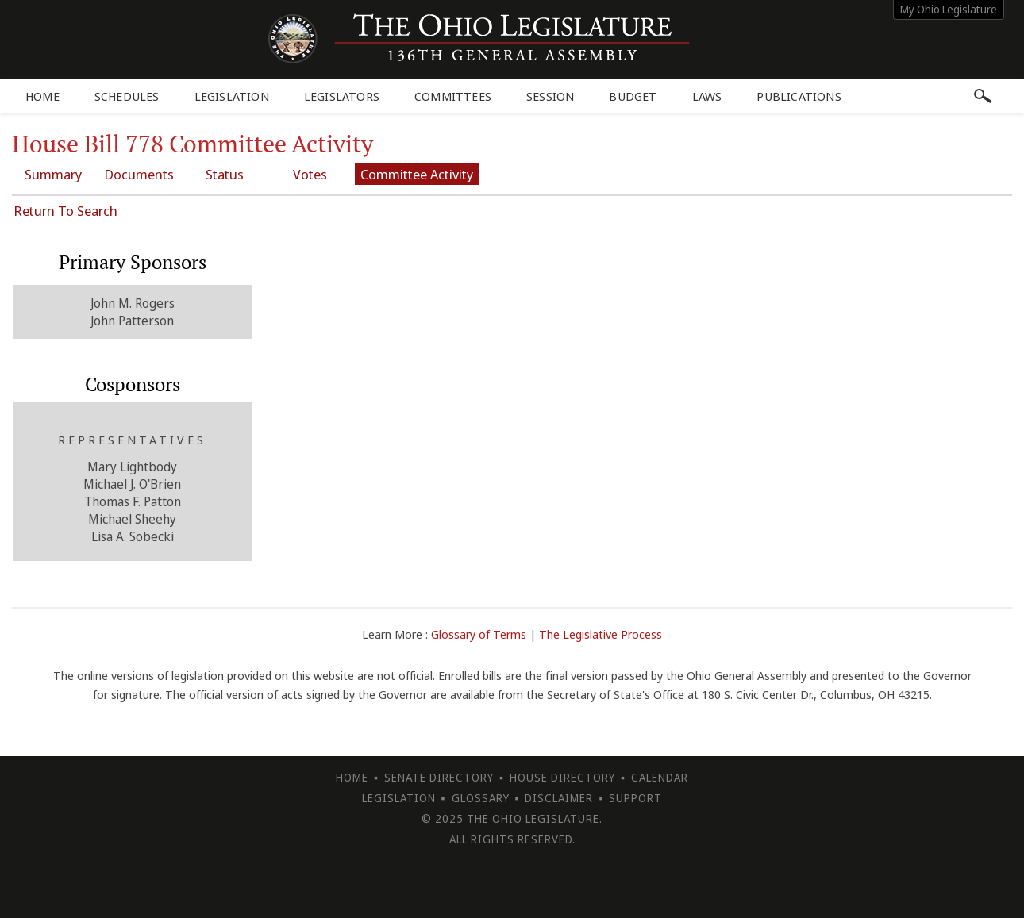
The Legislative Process (600, 634)
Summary (53, 174)
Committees (452, 96)
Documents (139, 174)
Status (225, 174)
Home (42, 96)
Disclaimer (559, 797)
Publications (798, 96)
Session (550, 96)
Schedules (127, 96)
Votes (310, 174)
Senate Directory (439, 777)
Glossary (481, 797)
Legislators (341, 96)
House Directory (562, 777)
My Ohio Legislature (948, 9)
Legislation (231, 96)
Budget (632, 96)
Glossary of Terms (478, 634)
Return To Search (65, 211)
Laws (707, 96)
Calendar (659, 777)
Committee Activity (416, 174)
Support (635, 797)
